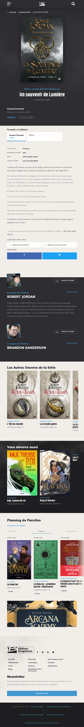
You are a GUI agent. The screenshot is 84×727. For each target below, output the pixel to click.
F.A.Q (10, 666)
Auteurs (31, 666)
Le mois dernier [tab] (12, 531)
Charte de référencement (56, 715)
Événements (13, 662)
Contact (51, 662)
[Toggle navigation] (10, 4)
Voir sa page (72, 292)
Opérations (52, 666)
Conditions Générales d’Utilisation (59, 706)
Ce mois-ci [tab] (41, 531)
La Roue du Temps (24, 12)
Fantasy (26, 149)
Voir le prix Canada (26, 117)
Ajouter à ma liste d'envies (54, 245)
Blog (10, 669)
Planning (32, 659)
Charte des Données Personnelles (31, 715)
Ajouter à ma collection (18, 245)
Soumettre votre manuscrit (34, 670)
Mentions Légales (37, 706)
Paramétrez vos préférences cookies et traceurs (42, 723)
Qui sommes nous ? (56, 659)
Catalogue (12, 12)
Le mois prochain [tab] (71, 531)
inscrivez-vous (42, 693)
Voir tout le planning (16, 526)
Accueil (11, 659)
